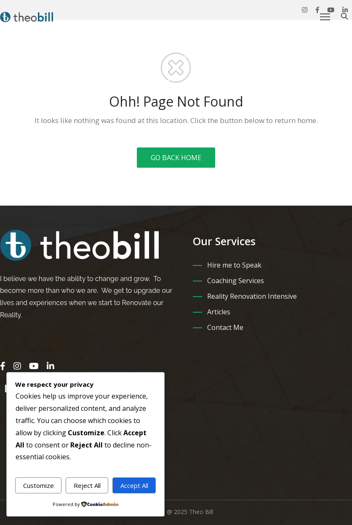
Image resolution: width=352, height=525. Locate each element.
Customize (38, 485)
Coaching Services (235, 280)
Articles (218, 311)
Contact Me (225, 327)
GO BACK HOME (176, 157)
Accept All (134, 485)
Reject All (87, 485)
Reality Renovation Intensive (252, 296)
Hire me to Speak (234, 265)
